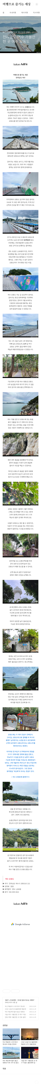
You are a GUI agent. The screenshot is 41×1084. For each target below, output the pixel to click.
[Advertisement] (20, 924)
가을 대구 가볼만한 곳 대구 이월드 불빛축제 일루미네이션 (16, 1015)
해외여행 (24, 12)
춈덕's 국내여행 (10, 1000)
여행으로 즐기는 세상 (17, 4)
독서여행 (36, 12)
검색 (31, 4)
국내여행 (13, 12)
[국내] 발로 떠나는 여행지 (25, 1000)
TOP (36, 1082)
